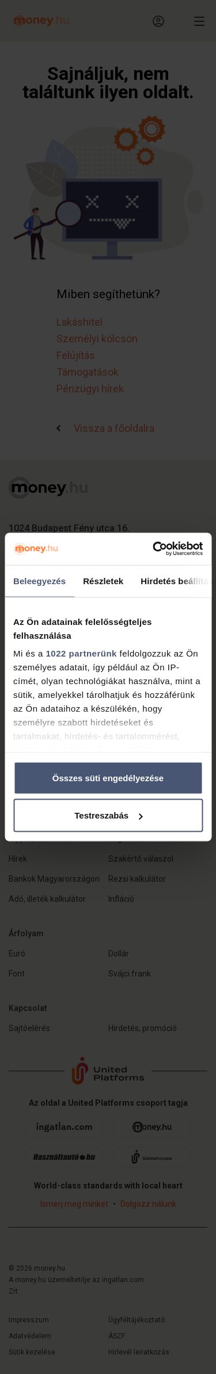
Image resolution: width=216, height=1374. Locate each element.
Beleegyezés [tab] (39, 580)
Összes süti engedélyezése (108, 777)
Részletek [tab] (103, 580)
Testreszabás (108, 815)
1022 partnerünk (81, 653)
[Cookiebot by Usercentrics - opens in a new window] (154, 549)
